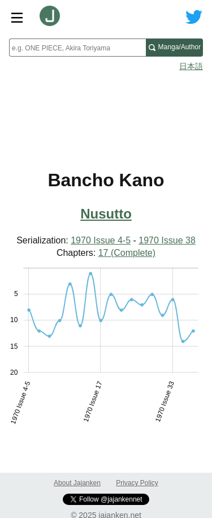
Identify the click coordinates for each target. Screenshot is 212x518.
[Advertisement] (106, 105)
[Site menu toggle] (17, 17)
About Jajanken (77, 483)
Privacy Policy (137, 483)
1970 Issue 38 (167, 240)
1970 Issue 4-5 (101, 240)
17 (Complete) (126, 253)
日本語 (191, 66)
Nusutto (106, 213)
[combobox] (77, 47)
